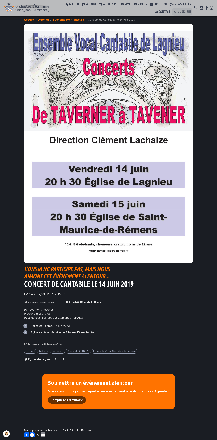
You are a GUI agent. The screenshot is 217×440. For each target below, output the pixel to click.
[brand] (26, 8)
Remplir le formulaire (67, 400)
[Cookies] (6, 433)
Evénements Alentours (68, 19)
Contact (162, 12)
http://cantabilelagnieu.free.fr (46, 344)
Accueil (72, 4)
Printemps (58, 351)
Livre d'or (158, 4)
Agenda (89, 4)
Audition (43, 351)
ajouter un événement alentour (114, 391)
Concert (30, 351)
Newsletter (180, 4)
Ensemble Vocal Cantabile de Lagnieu (114, 351)
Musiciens (182, 12)
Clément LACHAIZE (78, 351)
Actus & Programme (115, 4)
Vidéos (140, 4)
